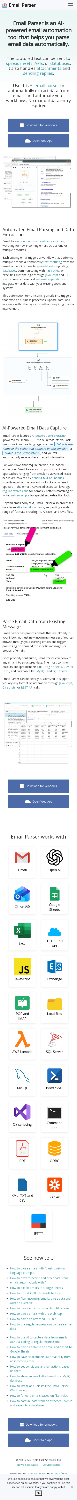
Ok (38, 1493)
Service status (51, 1465)
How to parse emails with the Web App (36, 1314)
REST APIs (52, 270)
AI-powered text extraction (49, 436)
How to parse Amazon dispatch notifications (39, 1308)
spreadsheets (19, 63)
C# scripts (9, 687)
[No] (72, 1487)
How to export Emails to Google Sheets (36, 1288)
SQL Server (60, 671)
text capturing (53, 262)
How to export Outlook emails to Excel (36, 1293)
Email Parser (22, 5)
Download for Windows (38, 125)
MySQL (41, 671)
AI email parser (44, 85)
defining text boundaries (48, 478)
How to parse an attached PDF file (33, 1319)
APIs (38, 63)
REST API (27, 687)
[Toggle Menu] (71, 5)
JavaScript (51, 275)
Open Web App (38, 141)
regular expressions (15, 491)
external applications (50, 279)
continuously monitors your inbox (42, 241)
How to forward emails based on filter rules (39, 1396)
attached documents (30, 507)
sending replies (38, 73)
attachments (49, 68)
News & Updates (27, 1465)
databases (60, 63)
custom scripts (19, 495)
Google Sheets (52, 667)
